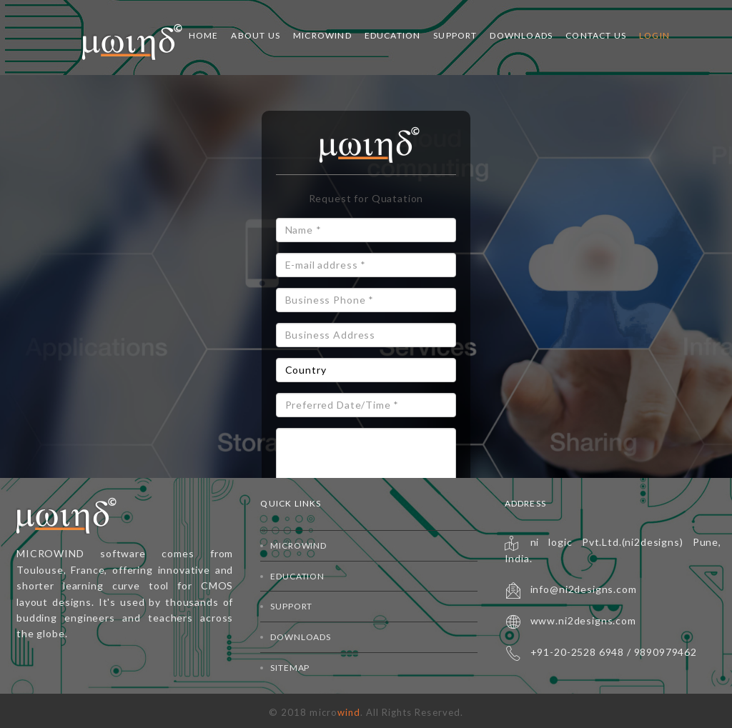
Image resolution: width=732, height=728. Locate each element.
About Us (255, 35)
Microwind (322, 35)
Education (393, 35)
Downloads (521, 35)
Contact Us (595, 35)
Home (204, 35)
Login (654, 35)
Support (455, 35)
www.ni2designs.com (583, 620)
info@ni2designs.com (583, 589)
